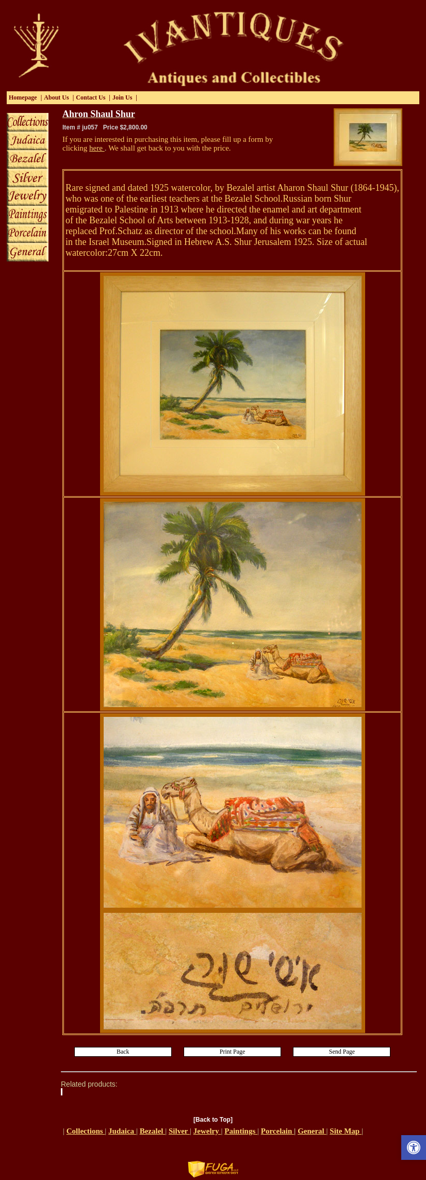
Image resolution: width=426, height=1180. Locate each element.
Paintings (240, 1131)
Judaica (122, 1131)
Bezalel (153, 1131)
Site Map (346, 1131)
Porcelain (277, 1131)
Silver (179, 1131)
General (312, 1131)
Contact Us (90, 97)
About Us (56, 97)
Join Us (122, 97)
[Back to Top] (213, 1119)
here (97, 148)
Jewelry (207, 1131)
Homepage (23, 97)
